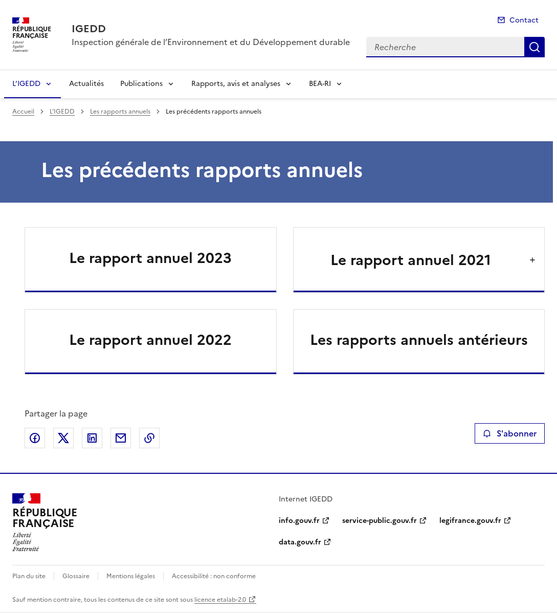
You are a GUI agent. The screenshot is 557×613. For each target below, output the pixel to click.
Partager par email (120, 438)
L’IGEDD (26, 83)
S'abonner (510, 433)
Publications (141, 83)
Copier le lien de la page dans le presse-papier (149, 438)
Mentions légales (130, 576)
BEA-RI (320, 83)
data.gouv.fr (300, 542)
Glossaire (76, 576)
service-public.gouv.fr (379, 520)
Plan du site (29, 576)
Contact (524, 20)
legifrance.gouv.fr (470, 520)
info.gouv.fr (299, 520)
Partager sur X (63, 438)
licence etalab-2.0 (220, 599)
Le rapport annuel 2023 (150, 258)
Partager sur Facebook (35, 438)
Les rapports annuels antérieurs (419, 340)
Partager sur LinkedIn (92, 438)
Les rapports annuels (120, 111)
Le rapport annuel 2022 (150, 340)
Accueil (23, 111)
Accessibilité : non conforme (214, 576)
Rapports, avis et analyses (235, 83)
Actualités (86, 83)
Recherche (534, 47)
